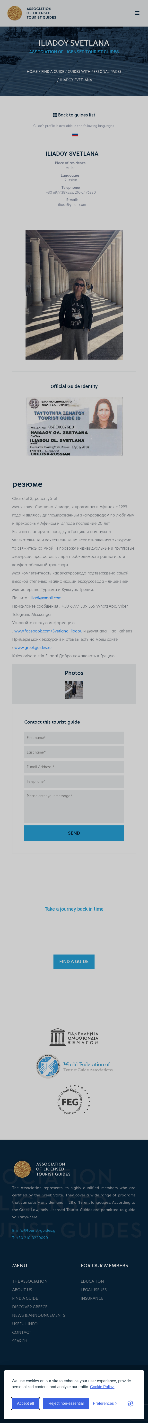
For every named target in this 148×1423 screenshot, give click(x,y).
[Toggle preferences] (105, 1403)
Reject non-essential (66, 1403)
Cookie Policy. (102, 1387)
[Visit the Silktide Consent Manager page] (130, 1403)
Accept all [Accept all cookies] (25, 1403)
